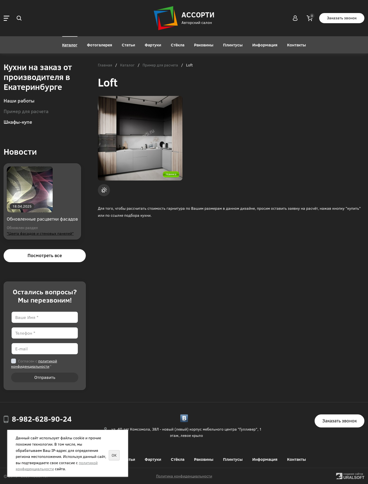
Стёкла (177, 45)
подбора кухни (137, 215)
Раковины (203, 45)
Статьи (128, 45)
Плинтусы (233, 45)
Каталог (69, 45)
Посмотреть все (45, 255)
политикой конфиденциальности (34, 363)
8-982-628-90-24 (42, 419)
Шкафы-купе (18, 121)
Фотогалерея (99, 45)
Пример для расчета (26, 111)
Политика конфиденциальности (184, 475)
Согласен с (34, 363)
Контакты (296, 45)
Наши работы (19, 100)
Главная (105, 65)
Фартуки (153, 45)
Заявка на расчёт (104, 190)
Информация (264, 45)
